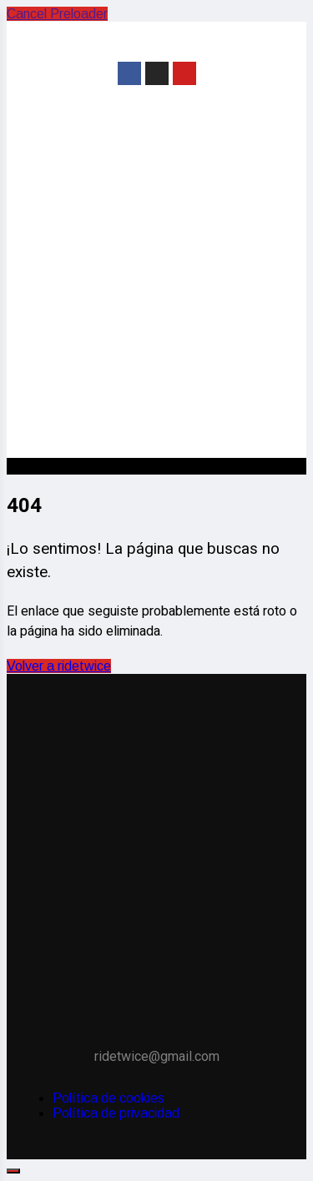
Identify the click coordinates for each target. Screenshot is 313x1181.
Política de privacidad (116, 1113)
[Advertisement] (156, 289)
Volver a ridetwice (59, 666)
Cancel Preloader (57, 14)
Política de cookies (108, 1098)
